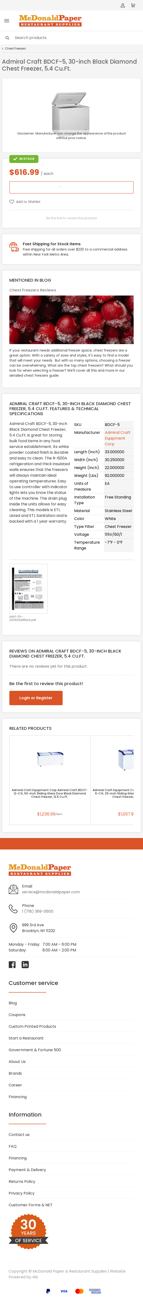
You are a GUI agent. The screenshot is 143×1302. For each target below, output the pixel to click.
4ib (35, 1277)
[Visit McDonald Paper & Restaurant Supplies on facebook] (12, 964)
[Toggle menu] (7, 20)
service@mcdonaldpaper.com (51, 892)
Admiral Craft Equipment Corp (118, 438)
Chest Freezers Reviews (32, 290)
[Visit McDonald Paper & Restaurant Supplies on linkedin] (25, 964)
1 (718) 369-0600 (37, 911)
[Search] (71, 37)
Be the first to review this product (71, 218)
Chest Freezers (15, 48)
